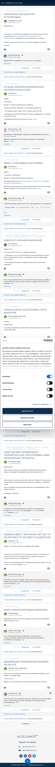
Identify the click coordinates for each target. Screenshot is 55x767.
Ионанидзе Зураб (14, 461)
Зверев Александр (14, 198)
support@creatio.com (29, 750)
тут (33, 510)
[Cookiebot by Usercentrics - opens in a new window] (43, 340)
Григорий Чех (13, 693)
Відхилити (27, 424)
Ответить (7, 63)
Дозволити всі (27, 411)
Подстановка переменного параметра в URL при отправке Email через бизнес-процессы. (27, 455)
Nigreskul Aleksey (14, 55)
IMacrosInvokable (14, 510)
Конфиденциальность (36, 765)
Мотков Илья (13, 129)
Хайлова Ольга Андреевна (17, 668)
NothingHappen (13, 613)
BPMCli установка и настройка (23, 163)
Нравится (5, 49)
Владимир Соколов (15, 21)
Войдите (6, 77)
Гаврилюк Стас (13, 541)
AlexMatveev (12, 93)
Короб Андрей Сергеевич (17, 316)
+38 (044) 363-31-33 (28, 747)
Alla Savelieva (12, 244)
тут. (5, 512)
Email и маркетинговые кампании (25, 610)
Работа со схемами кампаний (23, 240)
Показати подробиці (41, 404)
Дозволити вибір (27, 418)
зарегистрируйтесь (19, 77)
